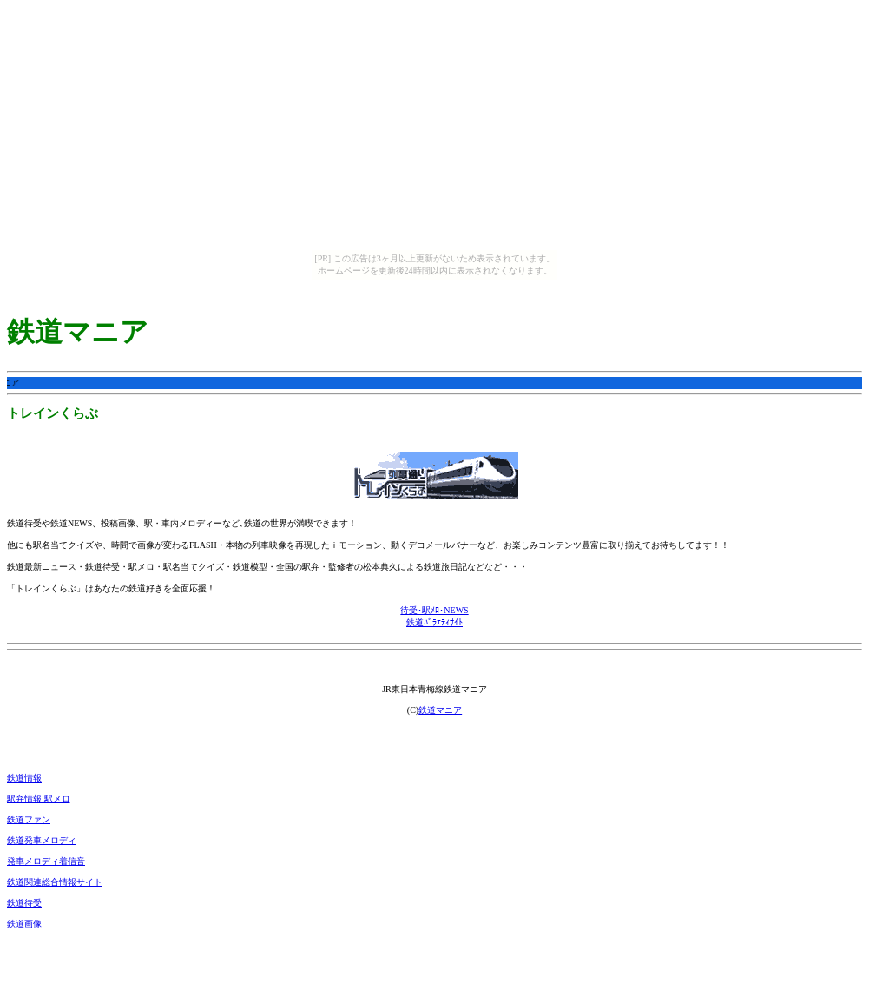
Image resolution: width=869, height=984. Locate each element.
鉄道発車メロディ (41, 840)
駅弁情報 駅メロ (38, 798)
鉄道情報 (24, 778)
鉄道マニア (440, 710)
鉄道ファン (28, 819)
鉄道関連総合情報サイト (54, 882)
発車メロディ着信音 (46, 861)
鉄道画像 (24, 923)
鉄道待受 (24, 903)
